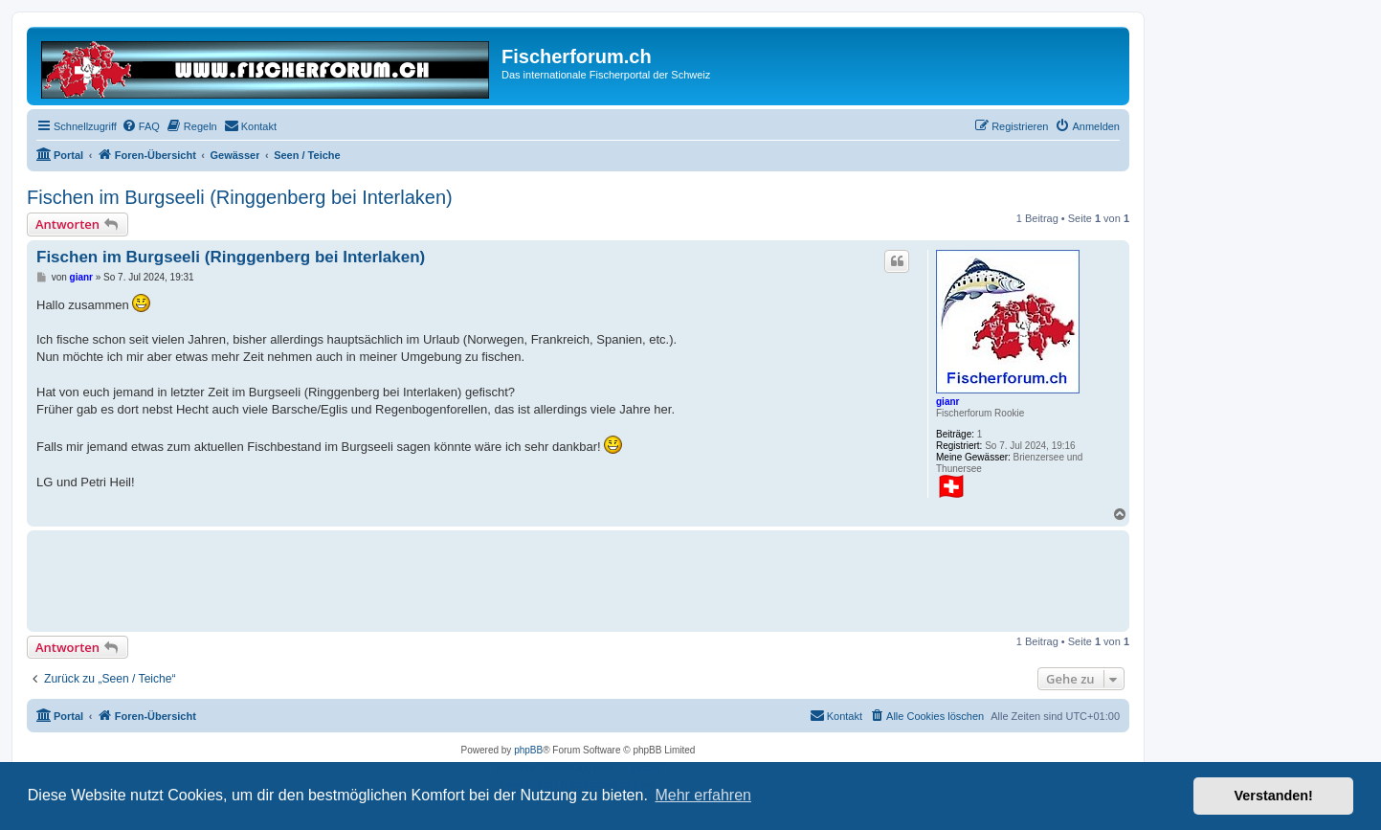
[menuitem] (141, 126)
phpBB (528, 750)
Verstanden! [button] (1274, 795)
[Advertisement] (384, 578)
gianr (947, 401)
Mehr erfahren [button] (703, 795)
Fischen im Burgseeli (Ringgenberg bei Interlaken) (240, 197)
